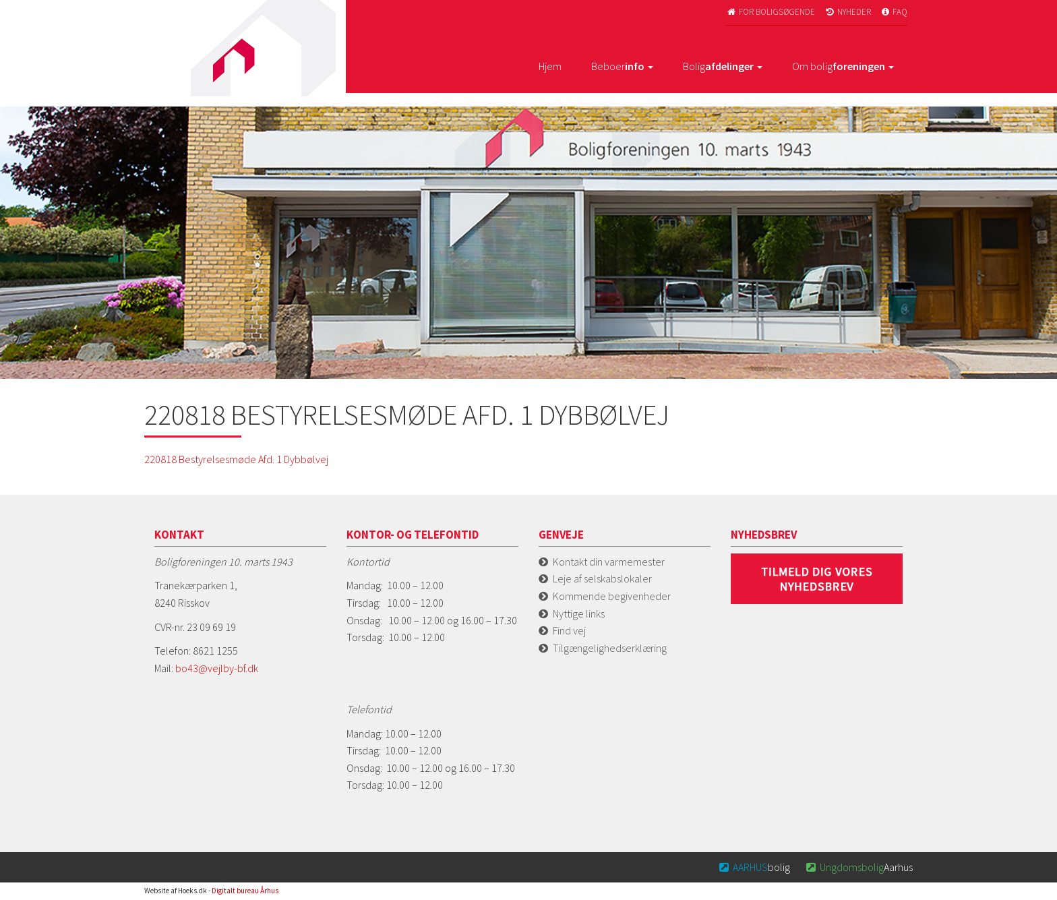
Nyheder (847, 12)
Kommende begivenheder (612, 596)
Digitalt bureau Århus (245, 890)
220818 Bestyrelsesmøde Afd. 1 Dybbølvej (236, 459)
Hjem (550, 66)
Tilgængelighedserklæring (610, 648)
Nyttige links (579, 613)
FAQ (894, 12)
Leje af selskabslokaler (602, 578)
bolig (754, 867)
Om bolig (843, 66)
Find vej (569, 630)
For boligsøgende (770, 12)
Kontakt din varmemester (609, 561)
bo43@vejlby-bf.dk (216, 668)
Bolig (722, 66)
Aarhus (858, 867)
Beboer (622, 66)
